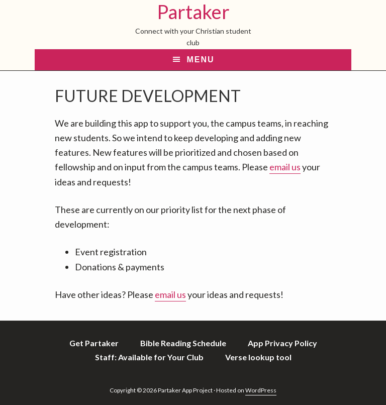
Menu (200, 59)
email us (285, 166)
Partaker (193, 11)
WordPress (260, 390)
